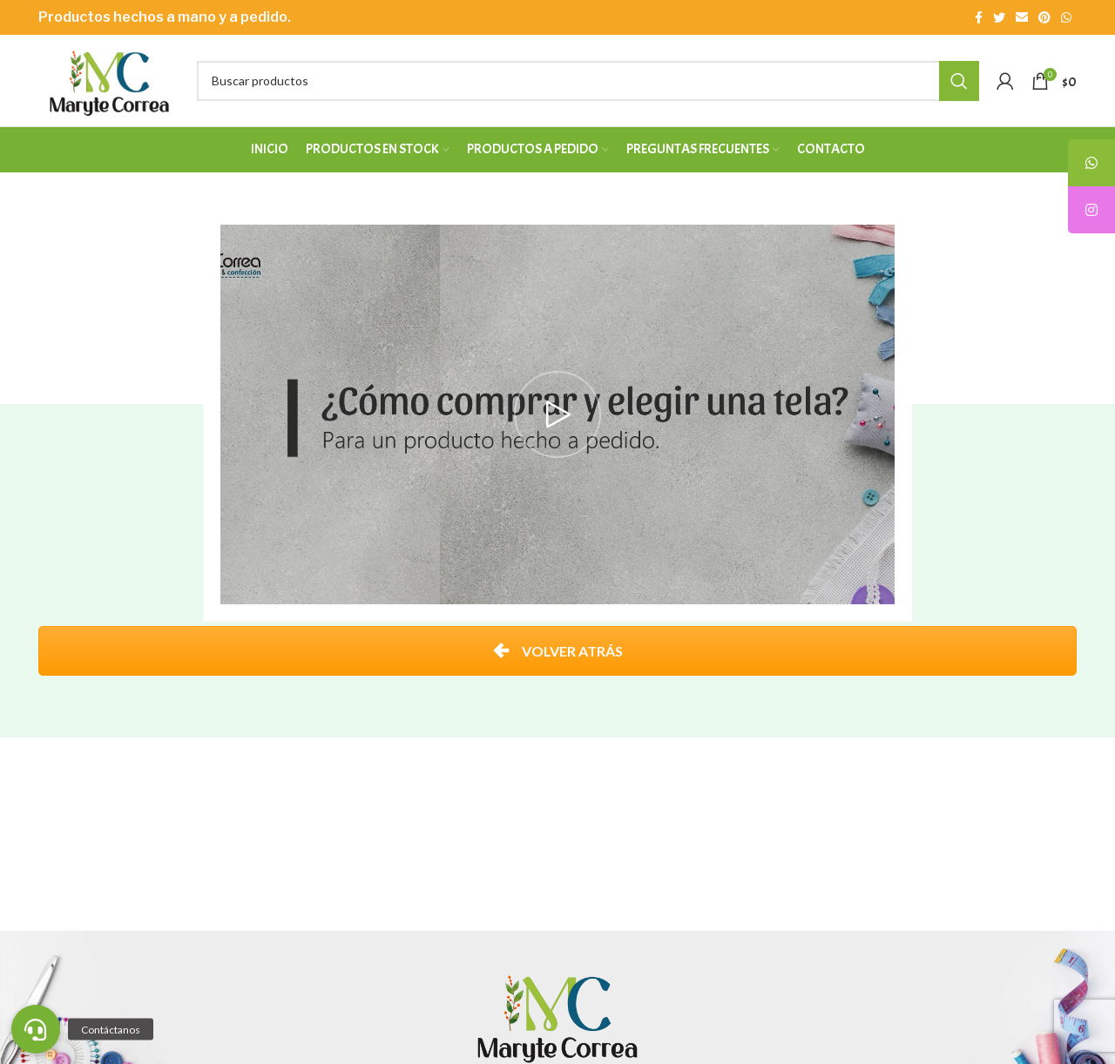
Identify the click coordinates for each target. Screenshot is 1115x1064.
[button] (35, 1029)
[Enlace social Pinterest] (1044, 17)
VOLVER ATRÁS (558, 651)
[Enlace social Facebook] (979, 17)
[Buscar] (588, 81)
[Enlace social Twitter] (999, 17)
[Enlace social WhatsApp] (1066, 17)
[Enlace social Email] (1021, 17)
